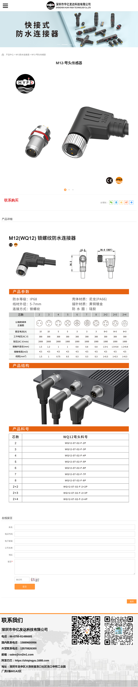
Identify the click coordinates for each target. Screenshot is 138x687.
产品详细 (7, 219)
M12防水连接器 (22, 54)
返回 (132, 601)
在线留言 (7, 518)
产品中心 (10, 54)
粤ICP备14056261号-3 (69, 683)
